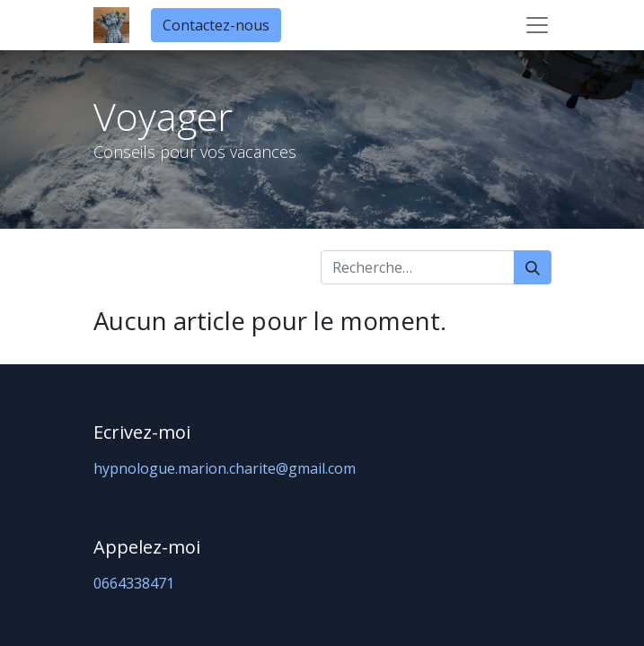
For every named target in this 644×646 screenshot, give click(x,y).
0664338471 (133, 583)
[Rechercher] (532, 267)
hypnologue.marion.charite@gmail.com (224, 468)
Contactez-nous (216, 25)
